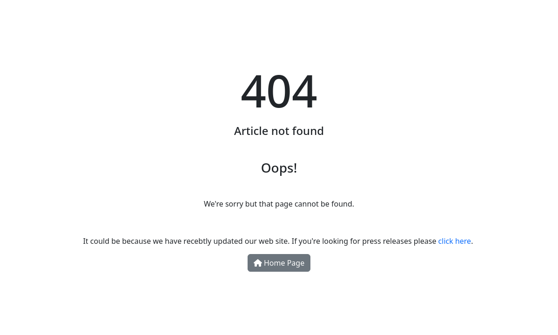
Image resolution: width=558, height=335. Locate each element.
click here (454, 241)
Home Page (279, 263)
